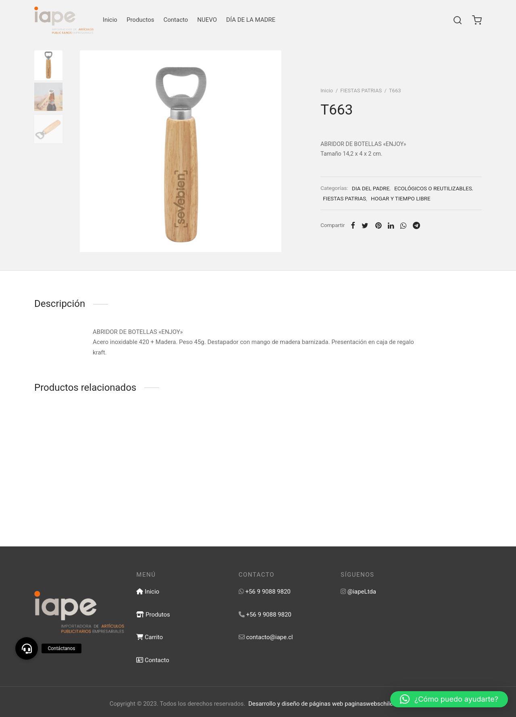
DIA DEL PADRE (370, 188)
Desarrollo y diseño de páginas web (295, 703)
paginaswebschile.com (375, 703)
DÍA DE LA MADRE (250, 19)
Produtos (153, 614)
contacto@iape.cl (269, 637)
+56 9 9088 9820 (267, 591)
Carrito (149, 637)
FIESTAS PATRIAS (361, 91)
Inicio (110, 19)
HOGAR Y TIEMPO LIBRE (400, 198)
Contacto (176, 19)
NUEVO (207, 19)
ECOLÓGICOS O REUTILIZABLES (433, 188)
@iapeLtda (361, 591)
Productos (140, 19)
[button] (449, 699)
